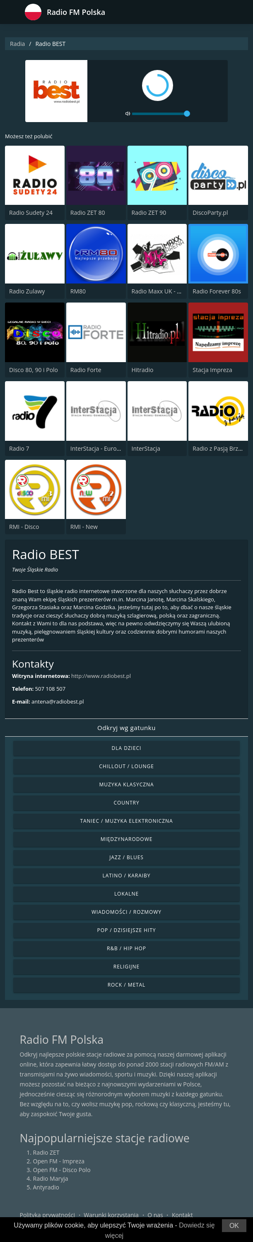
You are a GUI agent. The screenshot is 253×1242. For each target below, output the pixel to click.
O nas (155, 1215)
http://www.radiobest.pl (101, 676)
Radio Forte (85, 370)
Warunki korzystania (111, 1215)
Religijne (126, 966)
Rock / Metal (127, 984)
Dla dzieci (127, 748)
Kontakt (182, 1215)
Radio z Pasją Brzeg (218, 448)
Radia (17, 44)
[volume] (161, 114)
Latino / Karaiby (127, 875)
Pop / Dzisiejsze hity (126, 930)
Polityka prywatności (47, 1215)
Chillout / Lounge (126, 766)
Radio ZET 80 (87, 212)
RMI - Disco (24, 527)
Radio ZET (46, 1152)
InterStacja (146, 448)
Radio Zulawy (27, 291)
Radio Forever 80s (217, 291)
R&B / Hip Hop (126, 948)
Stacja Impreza (212, 370)
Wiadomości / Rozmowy (126, 911)
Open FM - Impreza (59, 1161)
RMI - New (84, 527)
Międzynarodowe (127, 839)
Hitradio (143, 370)
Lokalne (126, 893)
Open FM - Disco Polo (62, 1170)
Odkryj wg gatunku (126, 727)
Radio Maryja (50, 1178)
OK (234, 1225)
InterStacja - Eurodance (101, 448)
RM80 (78, 291)
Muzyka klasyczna (126, 784)
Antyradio (46, 1187)
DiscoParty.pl (210, 212)
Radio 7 (19, 448)
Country (126, 802)
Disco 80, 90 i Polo (33, 370)
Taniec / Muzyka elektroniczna (126, 820)
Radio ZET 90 (149, 212)
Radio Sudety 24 (31, 212)
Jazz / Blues (126, 857)
